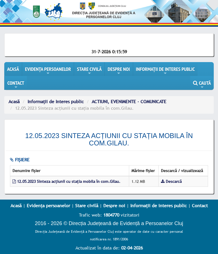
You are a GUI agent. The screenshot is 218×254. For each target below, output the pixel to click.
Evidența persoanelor (48, 205)
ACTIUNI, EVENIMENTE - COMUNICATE (129, 101)
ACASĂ (13, 69)
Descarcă (171, 181)
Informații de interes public (158, 205)
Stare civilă (86, 205)
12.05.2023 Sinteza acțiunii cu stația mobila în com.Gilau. (66, 181)
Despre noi (114, 205)
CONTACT (15, 85)
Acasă (14, 101)
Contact (200, 205)
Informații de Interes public (56, 101)
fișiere (20, 159)
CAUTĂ (202, 85)
